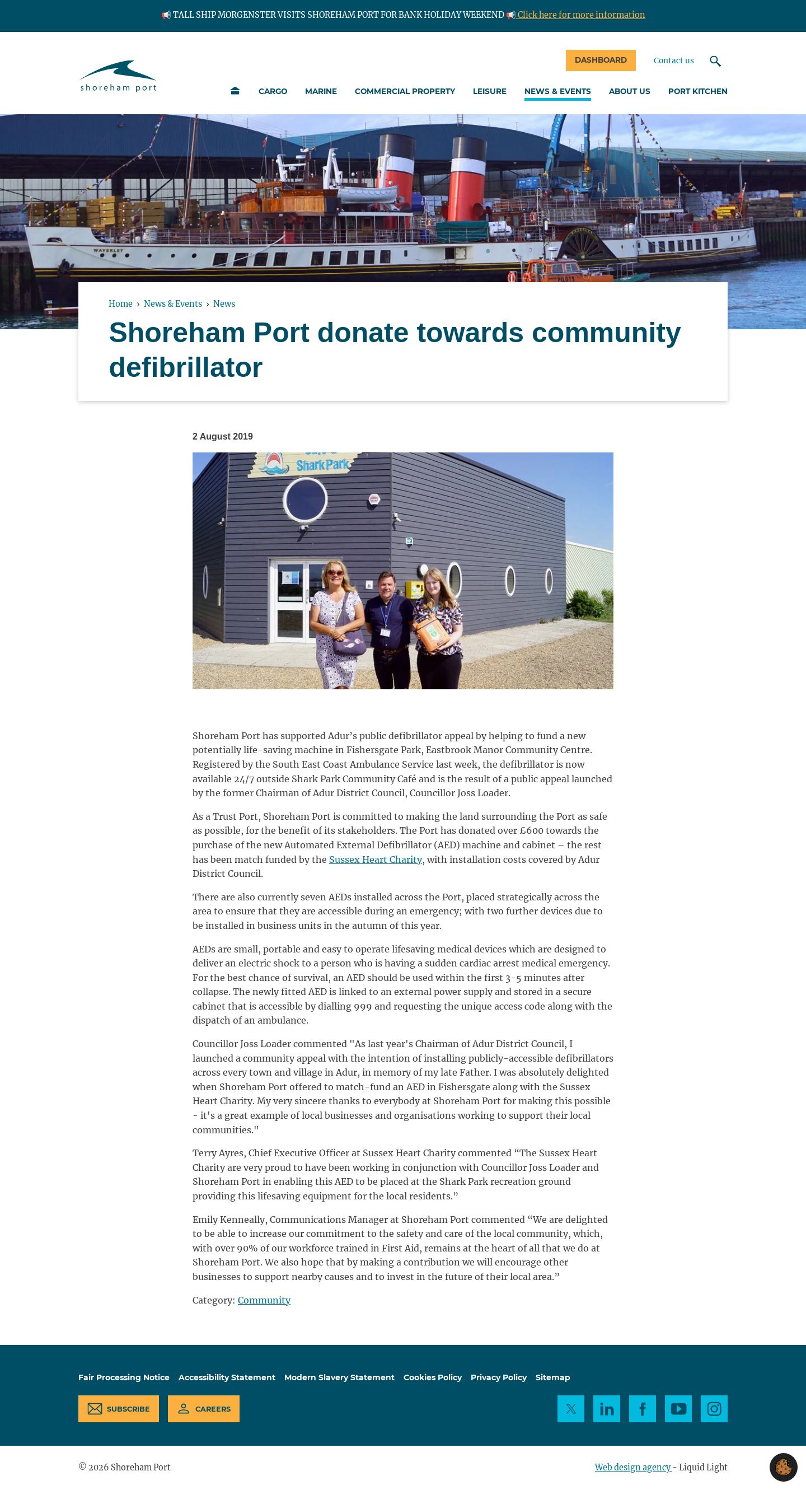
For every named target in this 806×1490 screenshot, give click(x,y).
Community (264, 1300)
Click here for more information (580, 15)
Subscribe (128, 1409)
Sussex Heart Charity (375, 859)
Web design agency (633, 1468)
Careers (213, 1409)
